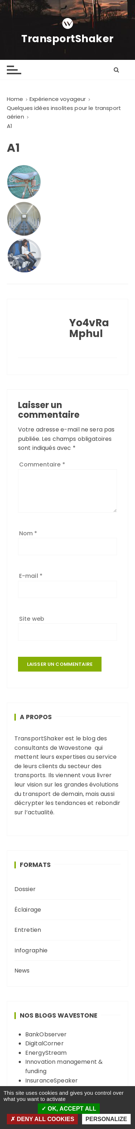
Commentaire (42, 464)
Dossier (25, 889)
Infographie (31, 950)
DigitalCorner (44, 1043)
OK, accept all (68, 1109)
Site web (31, 619)
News (22, 970)
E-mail (30, 576)
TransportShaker (67, 38)
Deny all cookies (42, 1119)
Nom (28, 533)
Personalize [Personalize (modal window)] (106, 1119)
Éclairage (27, 910)
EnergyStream (46, 1053)
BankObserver (46, 1034)
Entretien (27, 930)
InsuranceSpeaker (51, 1080)
